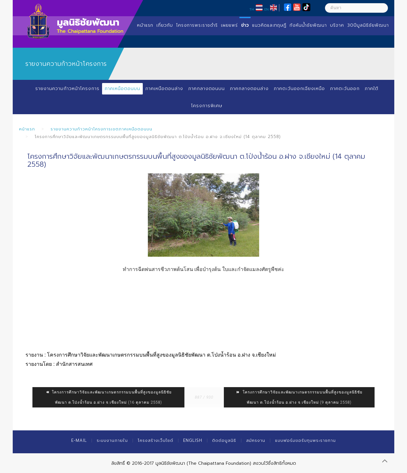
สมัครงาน (255, 440)
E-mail (79, 440)
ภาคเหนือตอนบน (122, 88)
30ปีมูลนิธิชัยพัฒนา (368, 25)
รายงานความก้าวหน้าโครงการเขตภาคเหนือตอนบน (101, 129)
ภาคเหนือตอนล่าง (164, 88)
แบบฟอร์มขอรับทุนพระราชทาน (305, 440)
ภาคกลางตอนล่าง (249, 88)
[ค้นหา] (356, 8)
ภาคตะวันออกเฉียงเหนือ (299, 88)
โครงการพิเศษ (206, 105)
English (192, 440)
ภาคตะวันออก (345, 88)
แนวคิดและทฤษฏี (269, 25)
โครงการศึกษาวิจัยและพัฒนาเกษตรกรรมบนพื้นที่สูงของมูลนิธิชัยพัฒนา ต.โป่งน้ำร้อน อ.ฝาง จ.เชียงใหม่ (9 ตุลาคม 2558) (299, 397)
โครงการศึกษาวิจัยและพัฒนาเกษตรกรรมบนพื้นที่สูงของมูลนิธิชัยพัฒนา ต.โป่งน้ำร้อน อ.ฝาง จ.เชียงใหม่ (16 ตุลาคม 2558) (108, 397)
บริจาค (337, 25)
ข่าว (245, 25)
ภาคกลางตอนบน (206, 88)
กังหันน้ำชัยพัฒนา (308, 25)
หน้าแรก (145, 25)
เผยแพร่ (229, 25)
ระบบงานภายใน (112, 440)
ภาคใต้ (371, 88)
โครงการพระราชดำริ (197, 25)
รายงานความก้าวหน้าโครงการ (67, 88)
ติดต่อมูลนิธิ (224, 440)
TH (251, 9)
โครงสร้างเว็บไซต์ (155, 440)
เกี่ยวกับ (164, 25)
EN (266, 9)
